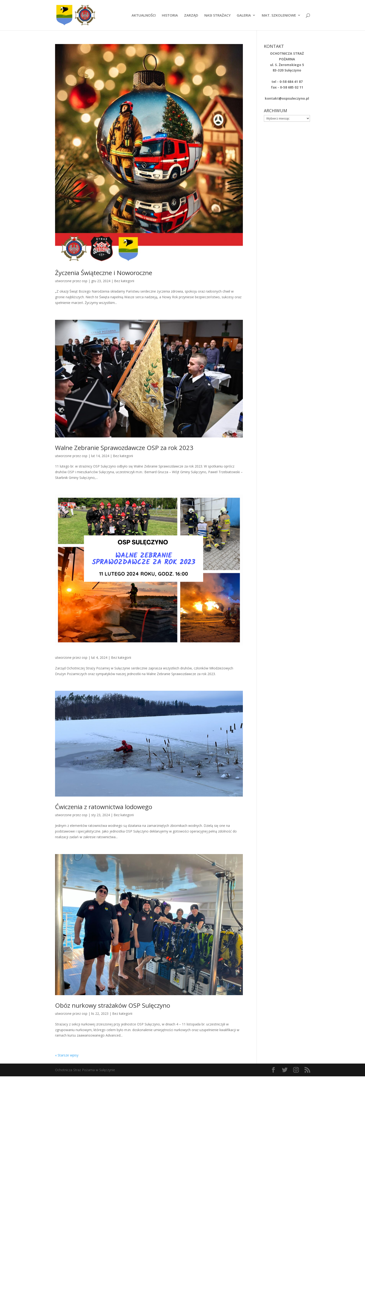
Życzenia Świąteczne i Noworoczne (103, 272)
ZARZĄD (191, 15)
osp (84, 281)
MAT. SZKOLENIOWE (279, 15)
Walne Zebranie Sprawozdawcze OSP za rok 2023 (124, 447)
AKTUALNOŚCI (144, 15)
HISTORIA (170, 15)
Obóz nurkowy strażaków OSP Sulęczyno (112, 1005)
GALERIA (244, 15)
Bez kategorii (124, 281)
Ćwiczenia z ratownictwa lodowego (103, 806)
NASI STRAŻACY (217, 15)
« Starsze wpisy (66, 1055)
